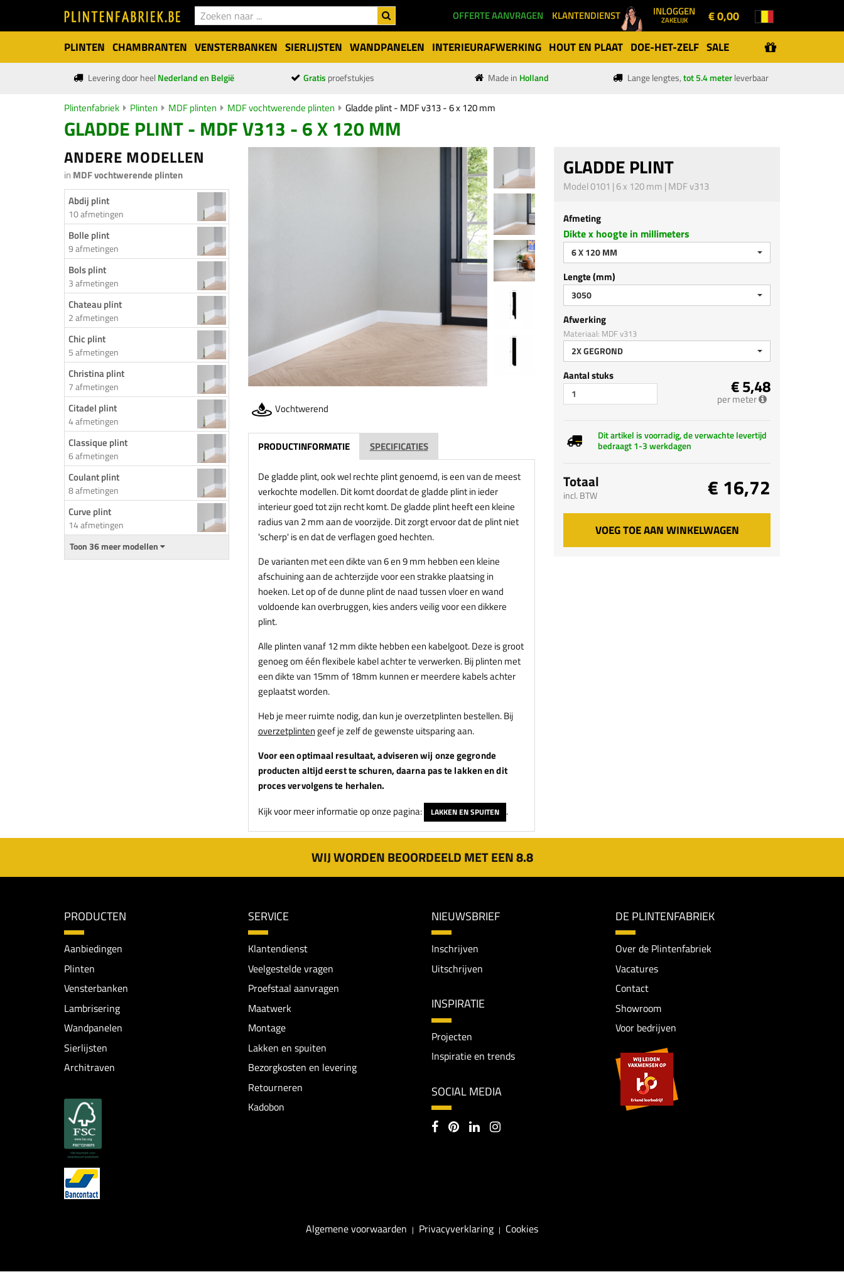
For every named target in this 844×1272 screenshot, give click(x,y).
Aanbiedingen (93, 948)
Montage (267, 1028)
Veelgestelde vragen (290, 968)
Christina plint (96, 373)
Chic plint (87, 339)
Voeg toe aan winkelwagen (667, 530)
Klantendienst (278, 948)
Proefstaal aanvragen (293, 988)
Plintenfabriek (91, 108)
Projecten (451, 1036)
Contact (632, 988)
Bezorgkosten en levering (302, 1067)
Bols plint (87, 270)
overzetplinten (286, 731)
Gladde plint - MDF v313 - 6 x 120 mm (420, 108)
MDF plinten (192, 108)
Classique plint (97, 442)
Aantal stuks (588, 375)
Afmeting (582, 218)
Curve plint (89, 511)
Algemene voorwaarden (356, 1229)
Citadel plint (92, 408)
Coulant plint (93, 477)
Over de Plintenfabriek (663, 948)
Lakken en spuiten (465, 812)
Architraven (89, 1067)
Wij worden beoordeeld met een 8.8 (422, 857)
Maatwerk (269, 1008)
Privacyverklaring (456, 1229)
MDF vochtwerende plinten (281, 108)
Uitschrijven (457, 968)
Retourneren (275, 1087)
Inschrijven (455, 948)
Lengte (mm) (589, 276)
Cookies (522, 1229)
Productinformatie (304, 446)
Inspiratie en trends (473, 1055)
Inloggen (674, 14)
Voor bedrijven (645, 1028)
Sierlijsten (85, 1047)
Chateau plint (95, 304)
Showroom (638, 1008)
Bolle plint (88, 235)
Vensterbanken (96, 988)
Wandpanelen (93, 1028)
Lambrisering (92, 1008)
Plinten (144, 108)
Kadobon (266, 1107)
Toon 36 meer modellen (117, 546)
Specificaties (399, 446)
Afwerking (584, 319)
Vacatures (636, 968)
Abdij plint (88, 200)
